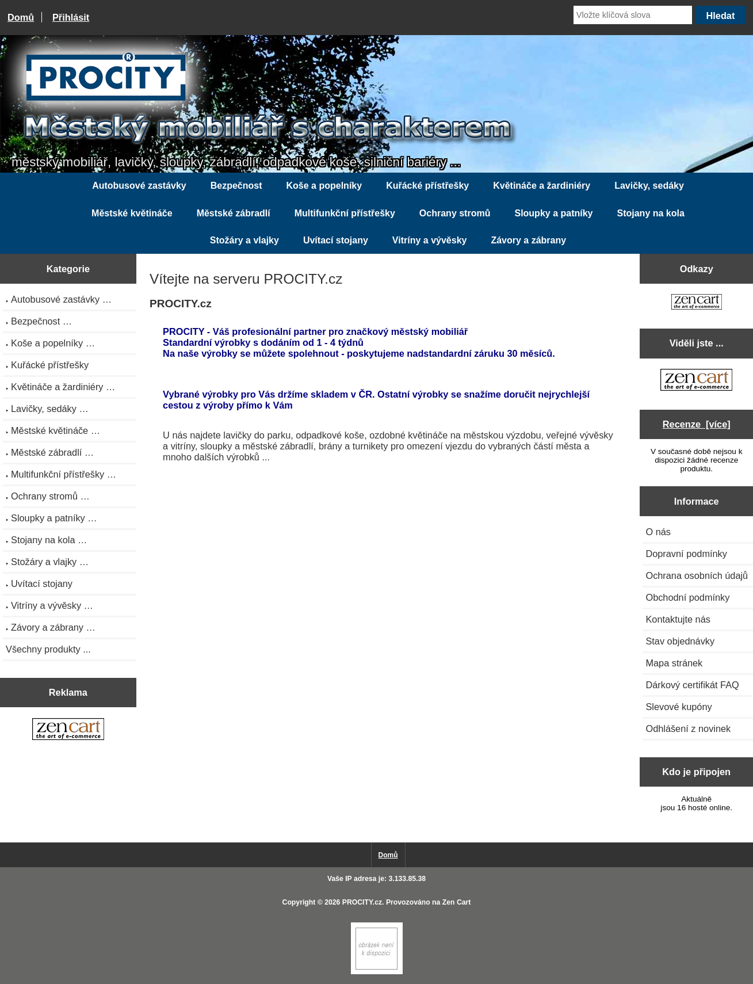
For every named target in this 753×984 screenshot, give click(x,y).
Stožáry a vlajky (244, 240)
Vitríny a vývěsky (429, 240)
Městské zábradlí (233, 213)
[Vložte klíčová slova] (633, 15)
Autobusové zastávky (139, 185)
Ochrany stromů (455, 213)
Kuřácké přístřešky (427, 185)
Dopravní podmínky (686, 553)
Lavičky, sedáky (649, 185)
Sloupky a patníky (553, 213)
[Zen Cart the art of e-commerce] (68, 730)
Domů (20, 17)
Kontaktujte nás (677, 619)
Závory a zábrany (528, 240)
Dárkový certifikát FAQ (692, 685)
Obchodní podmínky (687, 597)
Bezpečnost (236, 185)
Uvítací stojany (335, 240)
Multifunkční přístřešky (345, 213)
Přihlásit (70, 17)
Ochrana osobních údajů (696, 575)
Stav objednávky (679, 641)
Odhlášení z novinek (688, 728)
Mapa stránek (673, 663)
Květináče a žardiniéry (541, 185)
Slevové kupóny (678, 706)
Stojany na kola (651, 213)
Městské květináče (132, 213)
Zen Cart (456, 902)
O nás (658, 532)
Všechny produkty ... (48, 649)
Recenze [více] (697, 424)
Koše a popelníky (324, 185)
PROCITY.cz (362, 902)
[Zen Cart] (377, 971)
